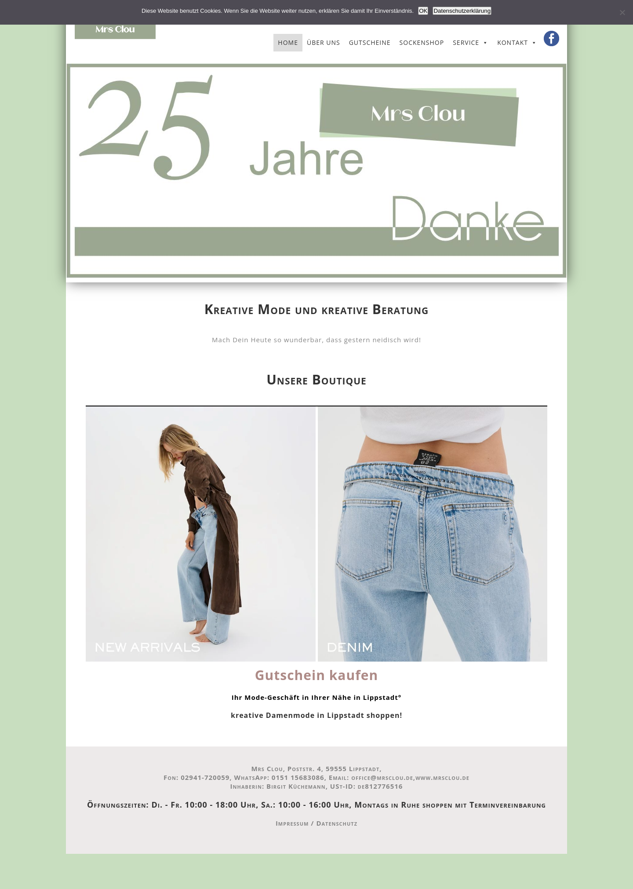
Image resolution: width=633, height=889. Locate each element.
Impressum (292, 823)
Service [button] (466, 42)
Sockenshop (422, 42)
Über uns (323, 42)
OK (423, 10)
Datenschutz (336, 823)
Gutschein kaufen (316, 675)
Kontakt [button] (512, 42)
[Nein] (622, 12)
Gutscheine (370, 42)
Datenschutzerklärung (462, 10)
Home (288, 42)
